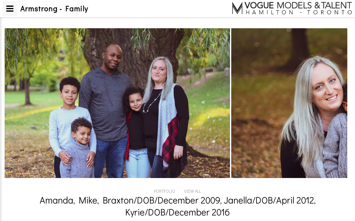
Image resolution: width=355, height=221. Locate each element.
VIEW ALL (192, 191)
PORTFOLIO (164, 191)
